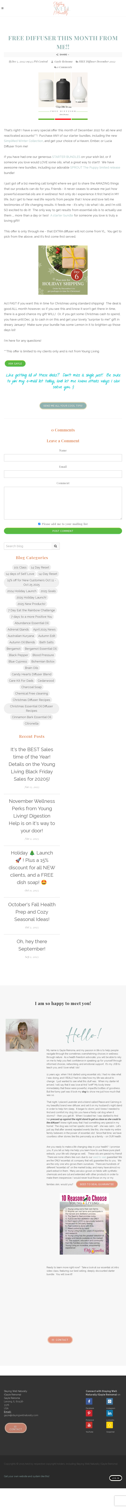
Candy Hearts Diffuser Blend (31, 674)
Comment (63, 483)
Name (63, 450)
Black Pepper (18, 655)
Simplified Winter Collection (23, 141)
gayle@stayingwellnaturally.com (21, 1415)
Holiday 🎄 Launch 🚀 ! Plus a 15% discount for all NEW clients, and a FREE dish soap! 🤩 (32, 867)
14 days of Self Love (20, 574)
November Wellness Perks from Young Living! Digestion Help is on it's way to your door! (32, 816)
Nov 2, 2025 (32, 838)
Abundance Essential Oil (32, 623)
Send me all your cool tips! (63, 406)
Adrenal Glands (18, 629)
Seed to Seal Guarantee (97, 1184)
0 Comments (63, 67)
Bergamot (14, 648)
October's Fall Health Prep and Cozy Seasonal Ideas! (32, 912)
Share (62, 54)
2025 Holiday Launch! (31, 597)
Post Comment (63, 531)
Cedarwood (46, 680)
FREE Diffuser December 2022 (97, 61)
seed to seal (100, 1157)
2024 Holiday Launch (21, 591)
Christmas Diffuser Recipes (31, 700)
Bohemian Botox (42, 661)
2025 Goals (48, 591)
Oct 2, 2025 (32, 927)
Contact (60, 1340)
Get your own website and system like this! (26, 1476)
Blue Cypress (18, 661)
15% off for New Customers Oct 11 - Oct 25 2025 (31, 582)
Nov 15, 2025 (31, 787)
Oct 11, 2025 (32, 890)
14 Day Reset (40, 567)
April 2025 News (44, 629)
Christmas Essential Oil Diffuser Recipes (31, 708)
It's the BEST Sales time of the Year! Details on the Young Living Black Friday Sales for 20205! (32, 764)
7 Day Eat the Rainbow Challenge (31, 610)
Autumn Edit (46, 636)
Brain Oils (31, 668)
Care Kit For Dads (21, 680)
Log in (115, 1478)
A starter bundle (62, 215)
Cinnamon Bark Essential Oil (31, 717)
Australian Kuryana (21, 636)
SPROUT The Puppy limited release (95, 167)
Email (63, 466)
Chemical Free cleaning (31, 693)
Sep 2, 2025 (32, 957)
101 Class (20, 567)
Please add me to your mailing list (65, 524)
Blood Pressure (43, 655)
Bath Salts (46, 642)
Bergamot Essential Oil (41, 648)
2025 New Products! (31, 604)
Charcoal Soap (31, 687)
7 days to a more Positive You (31, 616)
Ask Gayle (15, 363)
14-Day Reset (48, 574)
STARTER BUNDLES (66, 157)
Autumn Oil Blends (22, 642)
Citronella (31, 723)
